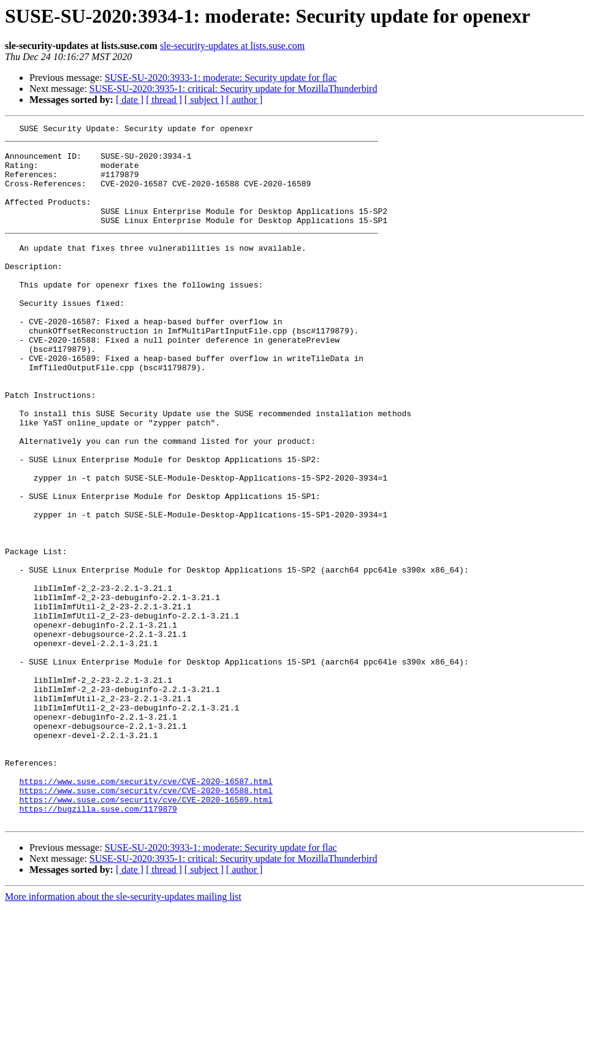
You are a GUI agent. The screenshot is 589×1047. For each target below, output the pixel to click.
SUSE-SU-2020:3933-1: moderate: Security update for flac (221, 77)
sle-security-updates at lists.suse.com (232, 45)
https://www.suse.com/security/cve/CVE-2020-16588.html (145, 924)
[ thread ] (164, 99)
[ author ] (244, 99)
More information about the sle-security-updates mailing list (123, 1036)
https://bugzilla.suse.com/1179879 (98, 946)
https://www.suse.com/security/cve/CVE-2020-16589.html (145, 935)
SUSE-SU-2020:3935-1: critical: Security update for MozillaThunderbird (233, 88)
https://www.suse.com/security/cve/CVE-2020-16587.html (145, 913)
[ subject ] (204, 99)
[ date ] (129, 99)
